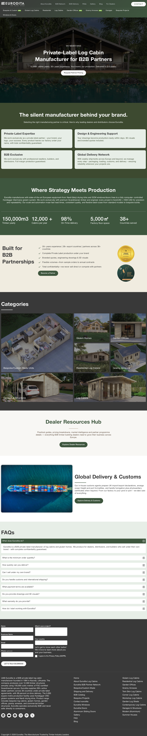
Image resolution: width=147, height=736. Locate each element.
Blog (99, 4)
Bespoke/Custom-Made (84, 684)
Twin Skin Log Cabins (131, 687)
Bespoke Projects (119, 10)
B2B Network (61, 4)
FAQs (84, 4)
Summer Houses (129, 710)
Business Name (7, 630)
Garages (107, 10)
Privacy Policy (54, 651)
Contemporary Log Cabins (134, 700)
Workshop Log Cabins (132, 694)
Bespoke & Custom (11, 10)
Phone (6, 646)
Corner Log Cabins (130, 690)
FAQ (76, 714)
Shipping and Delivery (83, 687)
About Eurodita (47, 4)
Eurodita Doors (80, 704)
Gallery (92, 4)
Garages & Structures (131, 704)
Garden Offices (71, 10)
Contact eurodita (81, 697)
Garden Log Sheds (130, 697)
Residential (47, 10)
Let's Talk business (13, 659)
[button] (138, 4)
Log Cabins (58, 10)
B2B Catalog (79, 690)
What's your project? (43, 621)
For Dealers (109, 4)
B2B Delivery (74, 4)
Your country (40, 634)
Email (3, 638)
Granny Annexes (90, 10)
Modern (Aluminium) (131, 707)
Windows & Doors (136, 10)
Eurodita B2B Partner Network (87, 680)
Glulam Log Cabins (33, 10)
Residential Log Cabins (132, 677)
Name (3, 621)
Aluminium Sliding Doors (85, 707)
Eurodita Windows (82, 700)
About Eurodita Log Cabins (86, 677)
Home (76, 674)
